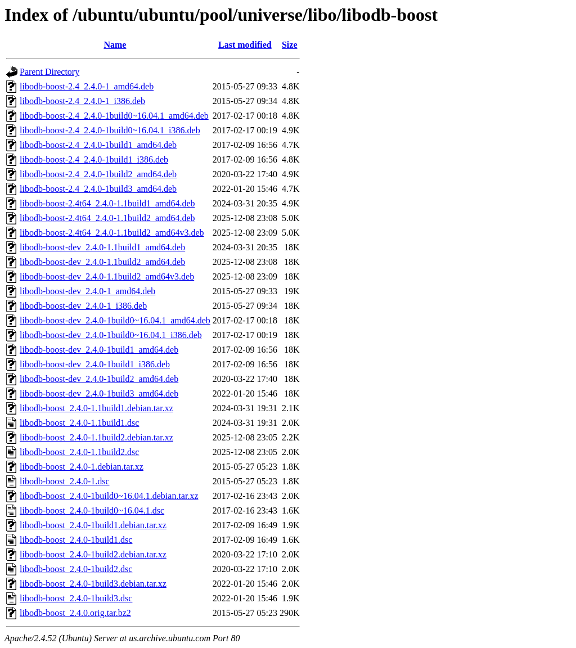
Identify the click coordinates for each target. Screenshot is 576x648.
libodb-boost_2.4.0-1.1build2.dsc (79, 452)
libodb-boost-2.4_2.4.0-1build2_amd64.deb (98, 174)
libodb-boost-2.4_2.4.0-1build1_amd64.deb (98, 145)
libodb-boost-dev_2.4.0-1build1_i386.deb (95, 364)
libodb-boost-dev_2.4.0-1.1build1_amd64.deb (102, 247)
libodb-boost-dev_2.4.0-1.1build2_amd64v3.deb (107, 276)
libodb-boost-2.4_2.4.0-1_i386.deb (82, 101)
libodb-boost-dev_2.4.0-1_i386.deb (83, 305)
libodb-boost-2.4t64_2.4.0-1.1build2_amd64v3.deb (112, 232)
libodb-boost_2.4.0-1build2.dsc (76, 569)
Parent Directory (49, 71)
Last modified (245, 45)
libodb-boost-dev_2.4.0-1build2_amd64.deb (99, 379)
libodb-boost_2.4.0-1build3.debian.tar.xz (93, 583)
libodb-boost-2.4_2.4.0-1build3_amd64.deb (98, 189)
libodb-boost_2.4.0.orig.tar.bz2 (75, 613)
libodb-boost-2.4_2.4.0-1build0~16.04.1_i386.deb (110, 130)
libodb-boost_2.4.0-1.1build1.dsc (79, 423)
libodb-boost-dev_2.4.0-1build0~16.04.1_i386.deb (111, 335)
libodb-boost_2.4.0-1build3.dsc (76, 598)
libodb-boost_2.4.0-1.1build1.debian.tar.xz (96, 408)
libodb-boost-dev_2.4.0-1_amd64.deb (87, 291)
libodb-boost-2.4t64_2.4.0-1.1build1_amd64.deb (107, 203)
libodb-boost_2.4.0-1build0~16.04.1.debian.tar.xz (109, 496)
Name (115, 45)
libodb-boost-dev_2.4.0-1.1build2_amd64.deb (102, 262)
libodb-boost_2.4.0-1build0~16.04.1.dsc (92, 510)
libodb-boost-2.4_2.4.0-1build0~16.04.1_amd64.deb (114, 115)
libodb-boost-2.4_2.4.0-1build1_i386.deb (94, 159)
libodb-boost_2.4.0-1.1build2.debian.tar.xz (96, 437)
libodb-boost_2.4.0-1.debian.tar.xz (81, 466)
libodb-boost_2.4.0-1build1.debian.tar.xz (93, 525)
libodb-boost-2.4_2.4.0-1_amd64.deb (87, 86)
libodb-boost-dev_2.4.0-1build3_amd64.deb (99, 393)
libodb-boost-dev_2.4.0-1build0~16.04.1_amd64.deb (115, 320)
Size (290, 45)
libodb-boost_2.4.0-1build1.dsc (76, 539)
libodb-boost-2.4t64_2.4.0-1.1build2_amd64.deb (107, 218)
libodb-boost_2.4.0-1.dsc (65, 481)
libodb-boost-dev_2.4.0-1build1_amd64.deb (99, 349)
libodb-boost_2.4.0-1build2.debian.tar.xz (93, 554)
